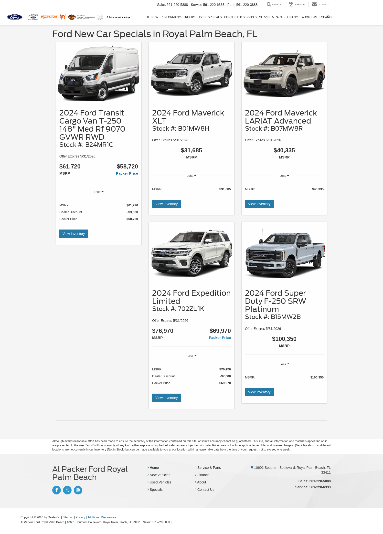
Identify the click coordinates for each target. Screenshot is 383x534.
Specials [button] (215, 17)
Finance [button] (293, 17)
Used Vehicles (159, 482)
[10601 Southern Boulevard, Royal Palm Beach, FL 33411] (252, 468)
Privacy (80, 517)
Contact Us (204, 490)
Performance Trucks (178, 17)
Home (153, 468)
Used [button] (201, 17)
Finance (202, 475)
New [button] (154, 17)
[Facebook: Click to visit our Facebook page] (56, 490)
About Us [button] (309, 17)
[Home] (147, 17)
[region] (98, 212)
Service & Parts (208, 468)
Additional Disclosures (101, 517)
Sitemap (68, 517)
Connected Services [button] (240, 17)
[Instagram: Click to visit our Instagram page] (77, 490)
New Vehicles (159, 475)
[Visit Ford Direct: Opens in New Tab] (173, 522)
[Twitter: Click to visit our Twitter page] (67, 490)
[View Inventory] (98, 74)
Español (326, 17)
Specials (155, 490)
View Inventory (74, 234)
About (200, 482)
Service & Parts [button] (272, 17)
